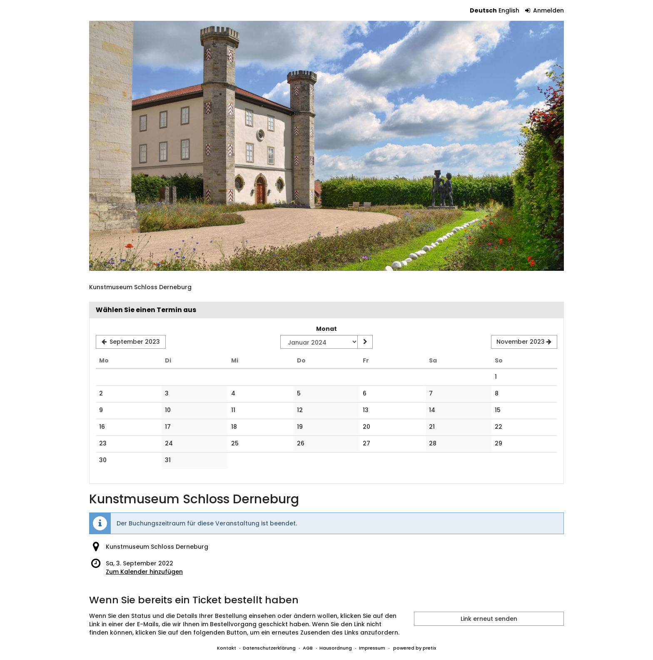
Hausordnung (335, 648)
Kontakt (226, 648)
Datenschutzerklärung (269, 648)
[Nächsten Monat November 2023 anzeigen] (524, 342)
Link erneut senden (489, 619)
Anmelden (544, 10)
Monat (326, 329)
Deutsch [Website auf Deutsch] (483, 10)
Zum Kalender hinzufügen (144, 572)
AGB (308, 648)
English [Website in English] (508, 10)
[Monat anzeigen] (364, 342)
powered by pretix (414, 648)
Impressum (372, 648)
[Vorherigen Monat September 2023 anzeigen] (131, 342)
